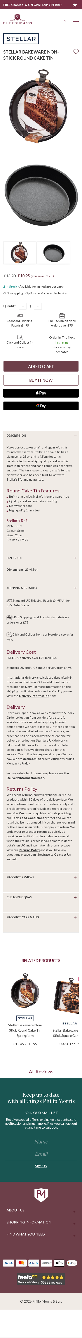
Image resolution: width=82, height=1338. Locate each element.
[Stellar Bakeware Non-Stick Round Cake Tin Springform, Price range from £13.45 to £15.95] (25, 990)
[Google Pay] (41, 405)
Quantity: (10, 306)
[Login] (53, 19)
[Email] (41, 1154)
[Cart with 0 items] (64, 19)
